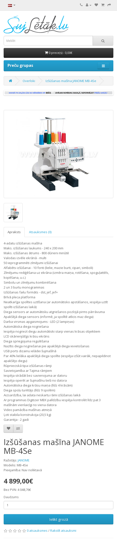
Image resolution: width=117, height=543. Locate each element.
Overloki (29, 81)
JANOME (23, 460)
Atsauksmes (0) (40, 232)
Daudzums (11, 497)
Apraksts (14, 232)
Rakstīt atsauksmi (63, 530)
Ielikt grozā (58, 519)
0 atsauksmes (37, 530)
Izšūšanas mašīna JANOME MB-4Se (71, 81)
